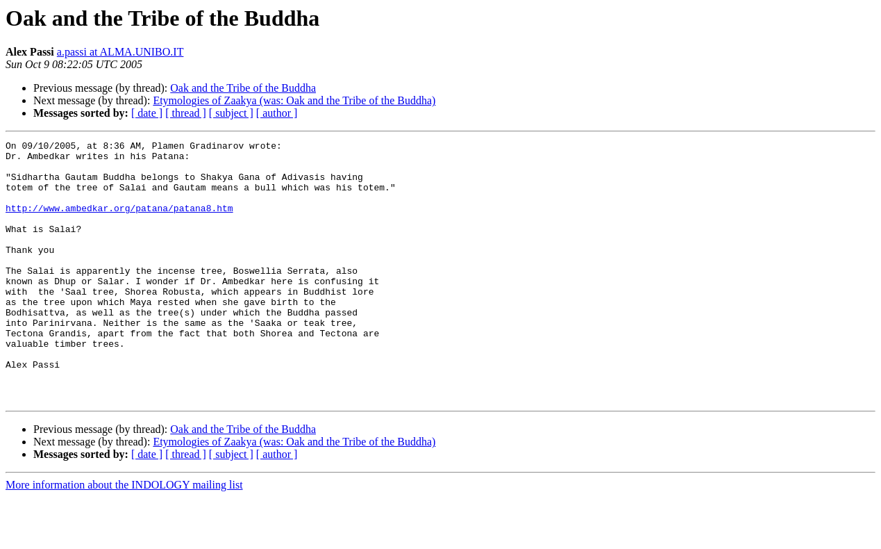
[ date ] (146, 113)
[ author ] (277, 113)
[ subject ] (231, 113)
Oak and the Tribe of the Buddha (243, 88)
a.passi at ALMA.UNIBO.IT (120, 52)
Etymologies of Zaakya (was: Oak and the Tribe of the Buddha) (294, 100)
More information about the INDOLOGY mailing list (124, 537)
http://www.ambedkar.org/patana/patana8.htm (119, 222)
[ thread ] (185, 113)
